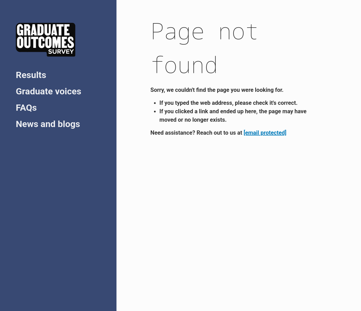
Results (31, 74)
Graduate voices (48, 91)
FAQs (26, 107)
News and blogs (48, 123)
